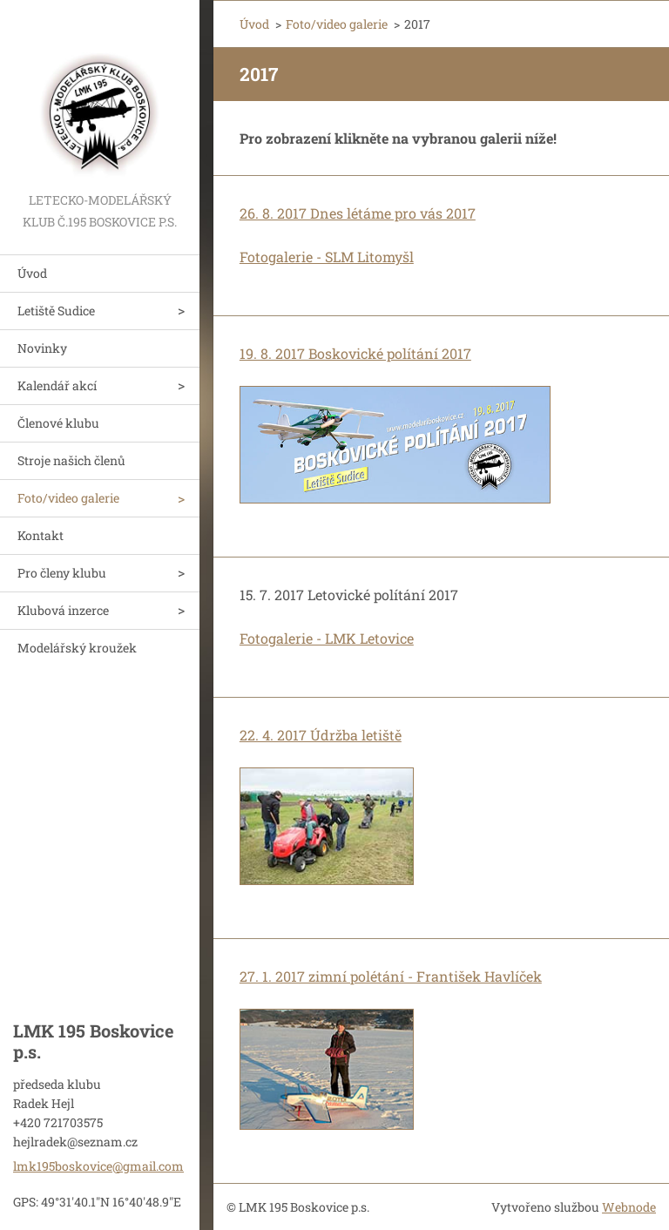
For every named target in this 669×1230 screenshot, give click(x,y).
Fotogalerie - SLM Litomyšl (327, 256)
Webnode (629, 1207)
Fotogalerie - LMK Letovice (327, 638)
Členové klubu (58, 423)
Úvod (32, 273)
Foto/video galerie (68, 498)
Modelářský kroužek (77, 647)
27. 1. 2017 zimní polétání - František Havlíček (391, 976)
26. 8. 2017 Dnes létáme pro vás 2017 (358, 213)
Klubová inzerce (63, 610)
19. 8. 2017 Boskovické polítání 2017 (355, 353)
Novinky (42, 348)
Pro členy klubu (61, 572)
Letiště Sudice (56, 310)
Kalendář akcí (57, 385)
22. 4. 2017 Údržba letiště (321, 735)
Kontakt (40, 535)
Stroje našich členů (71, 460)
